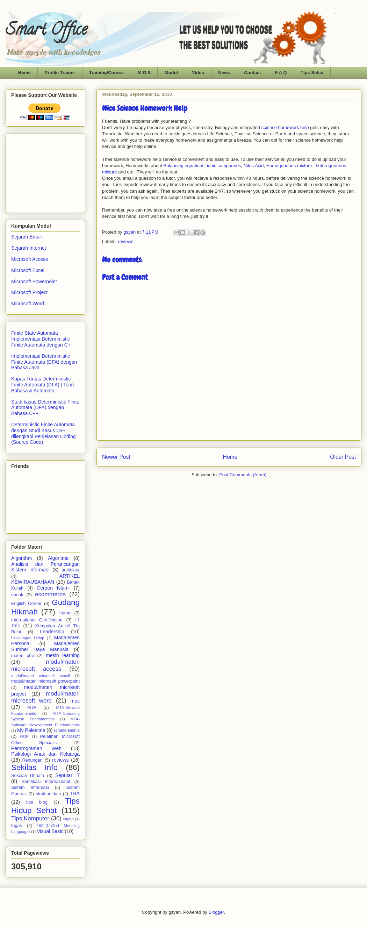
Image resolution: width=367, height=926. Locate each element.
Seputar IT (67, 775)
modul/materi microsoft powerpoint (45, 681)
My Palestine (31, 730)
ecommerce (50, 594)
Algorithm (21, 558)
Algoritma (58, 558)
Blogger (216, 912)
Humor (65, 613)
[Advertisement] (46, 171)
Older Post (343, 457)
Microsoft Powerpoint (34, 281)
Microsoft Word (27, 303)
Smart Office (46, 31)
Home (24, 72)
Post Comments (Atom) (242, 474)
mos (75, 701)
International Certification (37, 620)
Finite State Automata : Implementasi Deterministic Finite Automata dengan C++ (42, 339)
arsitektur (71, 570)
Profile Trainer (60, 72)
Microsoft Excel (27, 270)
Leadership (52, 631)
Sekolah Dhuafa (27, 775)
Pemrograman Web (36, 748)
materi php (22, 655)
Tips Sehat (312, 72)
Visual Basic (50, 831)
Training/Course (106, 72)
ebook (17, 594)
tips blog (37, 802)
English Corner (26, 603)
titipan (68, 819)
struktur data (48, 793)
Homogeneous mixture (289, 165)
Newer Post (116, 457)
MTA (31, 707)
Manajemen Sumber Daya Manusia (45, 646)
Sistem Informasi (30, 787)
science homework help (285, 127)
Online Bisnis (67, 730)
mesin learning (63, 655)
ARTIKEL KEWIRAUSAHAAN (45, 579)
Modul (171, 72)
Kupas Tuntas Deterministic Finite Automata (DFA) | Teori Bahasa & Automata (42, 384)
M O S (144, 72)
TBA (75, 793)
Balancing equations (184, 165)
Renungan (32, 760)
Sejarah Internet (28, 248)
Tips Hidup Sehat (45, 806)
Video (198, 72)
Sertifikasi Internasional (46, 781)
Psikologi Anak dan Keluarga (45, 754)
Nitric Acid (254, 165)
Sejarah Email (26, 237)
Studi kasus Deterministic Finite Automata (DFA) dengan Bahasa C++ (45, 407)
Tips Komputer (30, 818)
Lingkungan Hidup (27, 638)
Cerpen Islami (53, 588)
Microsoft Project (29, 292)
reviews (126, 241)
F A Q (281, 72)
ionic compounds (223, 165)
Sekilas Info (34, 767)
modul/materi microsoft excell (40, 676)
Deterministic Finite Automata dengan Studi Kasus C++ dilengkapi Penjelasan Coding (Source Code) (43, 433)
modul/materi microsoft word (45, 697)
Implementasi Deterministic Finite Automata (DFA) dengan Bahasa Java (44, 362)
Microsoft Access (29, 259)
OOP (24, 736)
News (224, 72)
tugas (16, 825)
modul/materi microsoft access (45, 665)
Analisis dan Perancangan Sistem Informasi (45, 567)
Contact (252, 72)
